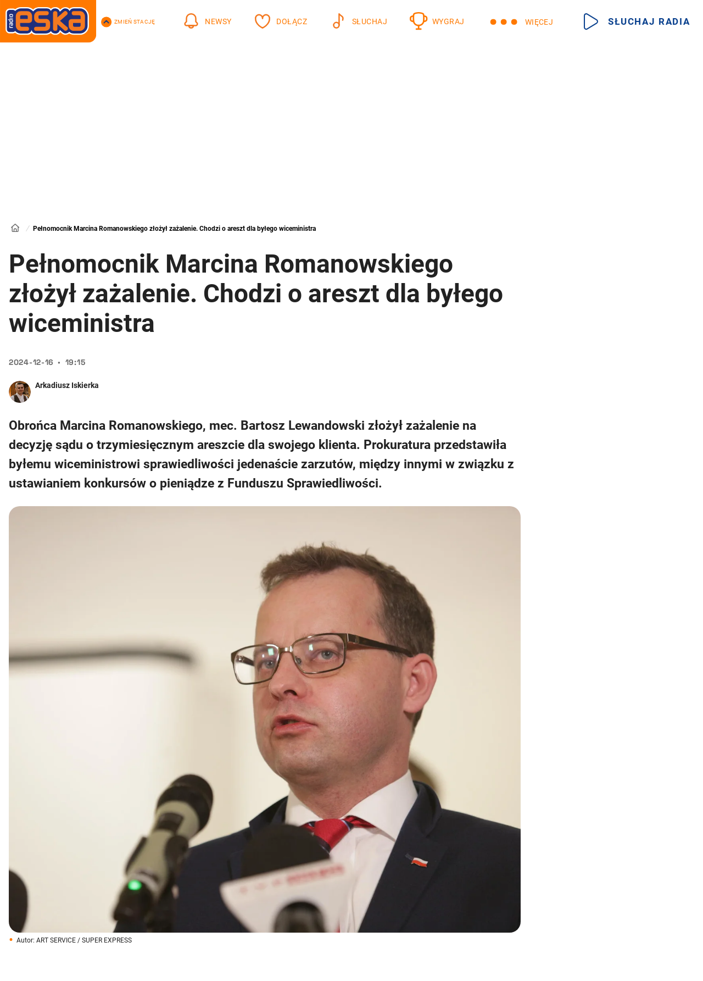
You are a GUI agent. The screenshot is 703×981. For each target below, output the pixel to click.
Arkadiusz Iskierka (67, 385)
